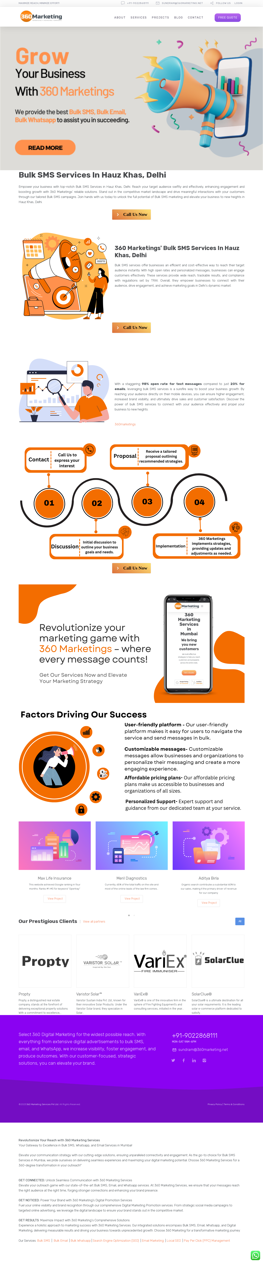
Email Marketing (153, 1240)
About (120, 17)
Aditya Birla (209, 878)
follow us (223, 3)
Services (139, 17)
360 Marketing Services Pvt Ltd (42, 1104)
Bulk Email (61, 1240)
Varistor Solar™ (89, 994)
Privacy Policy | (216, 1104)
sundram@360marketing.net (182, 3)
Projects (160, 17)
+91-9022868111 (138, 3)
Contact (196, 17)
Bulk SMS (43, 1240)
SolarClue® (202, 994)
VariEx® (141, 994)
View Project (55, 898)
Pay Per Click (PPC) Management (207, 1240)
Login (238, 3)
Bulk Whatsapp (81, 1240)
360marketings (125, 424)
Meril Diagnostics (132, 878)
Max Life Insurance (54, 878)
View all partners (94, 921)
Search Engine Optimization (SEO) (116, 1240)
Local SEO (174, 1240)
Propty (24, 994)
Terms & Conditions (234, 1104)
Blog (178, 17)
